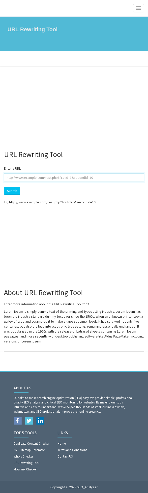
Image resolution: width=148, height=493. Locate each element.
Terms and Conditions (72, 450)
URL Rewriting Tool (26, 463)
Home (62, 443)
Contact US (65, 456)
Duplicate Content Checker (31, 443)
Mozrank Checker (25, 469)
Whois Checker (23, 456)
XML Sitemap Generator (29, 450)
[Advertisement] (74, 106)
